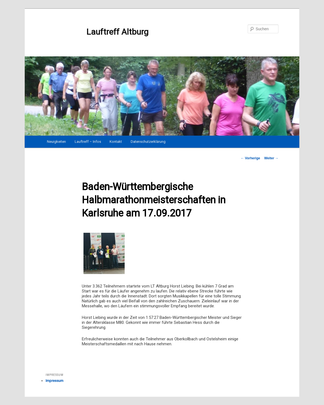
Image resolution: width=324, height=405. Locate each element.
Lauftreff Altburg (97, 32)
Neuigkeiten (56, 141)
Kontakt (116, 141)
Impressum (54, 381)
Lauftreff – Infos (88, 141)
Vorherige (250, 158)
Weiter (271, 158)
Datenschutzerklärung (148, 141)
